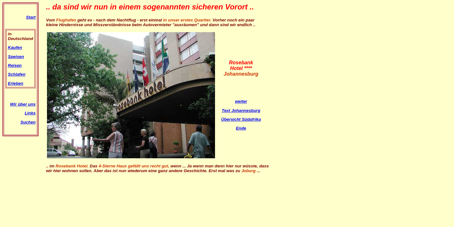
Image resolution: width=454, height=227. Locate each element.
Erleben (15, 83)
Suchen (28, 122)
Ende (241, 128)
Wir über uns (23, 104)
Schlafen (17, 74)
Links (30, 113)
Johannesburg (245, 110)
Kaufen (15, 47)
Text (226, 110)
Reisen (15, 65)
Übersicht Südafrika (241, 119)
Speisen (16, 56)
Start (31, 17)
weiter (241, 101)
